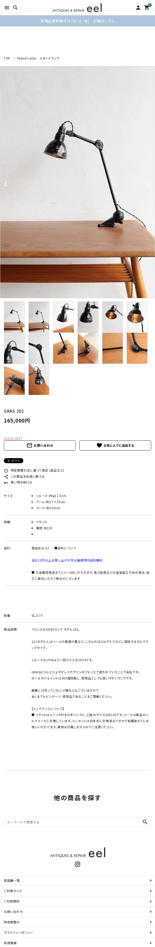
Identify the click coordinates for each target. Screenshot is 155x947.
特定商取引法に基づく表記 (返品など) (34, 470)
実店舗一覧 (12, 880)
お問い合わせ (39, 445)
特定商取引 (12, 922)
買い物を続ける (18, 482)
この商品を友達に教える (24, 476)
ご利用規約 (12, 901)
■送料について (65, 548)
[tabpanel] (77, 182)
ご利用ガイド (13, 891)
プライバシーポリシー (19, 932)
